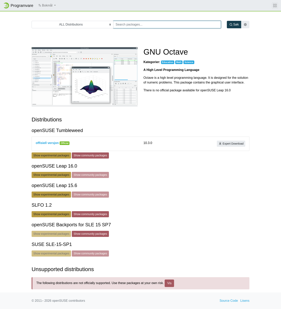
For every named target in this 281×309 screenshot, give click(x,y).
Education (167, 62)
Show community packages (90, 155)
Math (179, 62)
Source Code (229, 300)
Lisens (244, 300)
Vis (169, 283)
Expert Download (231, 143)
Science (188, 62)
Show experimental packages (51, 155)
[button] (46, 5)
